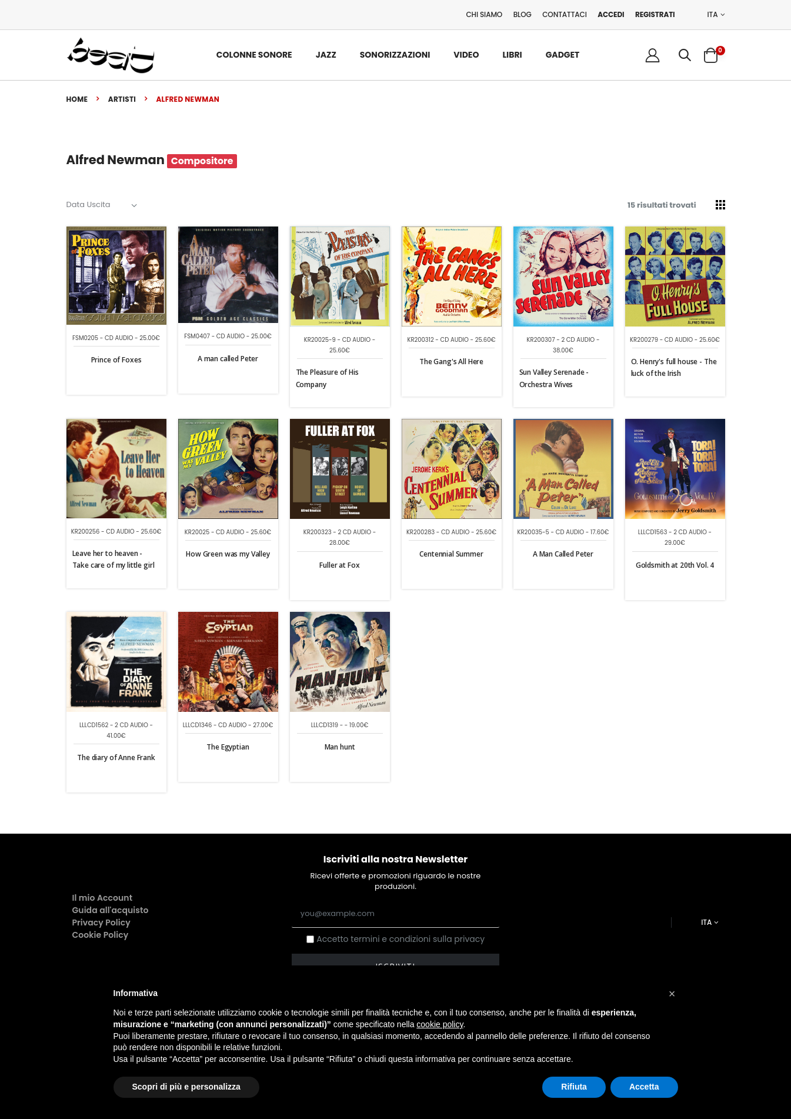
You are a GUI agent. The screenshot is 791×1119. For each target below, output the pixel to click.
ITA (712, 14)
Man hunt (340, 747)
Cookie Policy (100, 935)
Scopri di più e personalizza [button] (186, 1086)
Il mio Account (102, 898)
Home (77, 99)
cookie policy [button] (439, 1024)
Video (466, 55)
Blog (522, 14)
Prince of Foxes (116, 360)
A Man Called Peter (563, 554)
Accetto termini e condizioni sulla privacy (400, 939)
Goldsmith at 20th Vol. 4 (675, 565)
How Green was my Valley (228, 554)
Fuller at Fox (339, 565)
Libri (512, 55)
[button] (685, 55)
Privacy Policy (101, 922)
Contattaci (564, 14)
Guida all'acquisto (110, 910)
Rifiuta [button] (574, 1086)
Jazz (326, 55)
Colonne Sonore (254, 55)
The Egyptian (227, 747)
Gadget (563, 55)
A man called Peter (228, 359)
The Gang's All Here (451, 362)
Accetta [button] (644, 1086)
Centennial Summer (451, 554)
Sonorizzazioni (395, 55)
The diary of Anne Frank (116, 757)
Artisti (122, 99)
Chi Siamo (484, 14)
